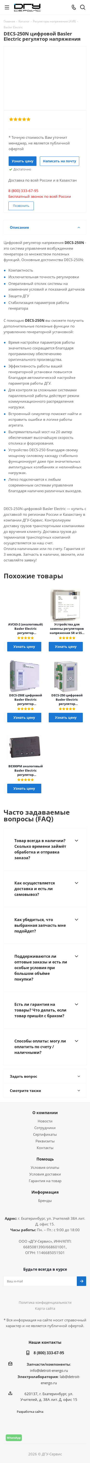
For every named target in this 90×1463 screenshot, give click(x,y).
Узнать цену (22, 161)
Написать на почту (59, 161)
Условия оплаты (45, 1167)
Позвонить (21, 205)
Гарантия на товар (45, 1180)
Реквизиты (45, 1141)
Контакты (45, 1147)
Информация (45, 1192)
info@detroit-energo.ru (49, 1370)
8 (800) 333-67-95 (49, 1352)
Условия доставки (45, 1174)
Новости (45, 1121)
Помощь (45, 1159)
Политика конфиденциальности (45, 1302)
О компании (45, 1112)
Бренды (45, 1200)
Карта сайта (45, 1308)
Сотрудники (45, 1127)
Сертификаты (45, 1134)
